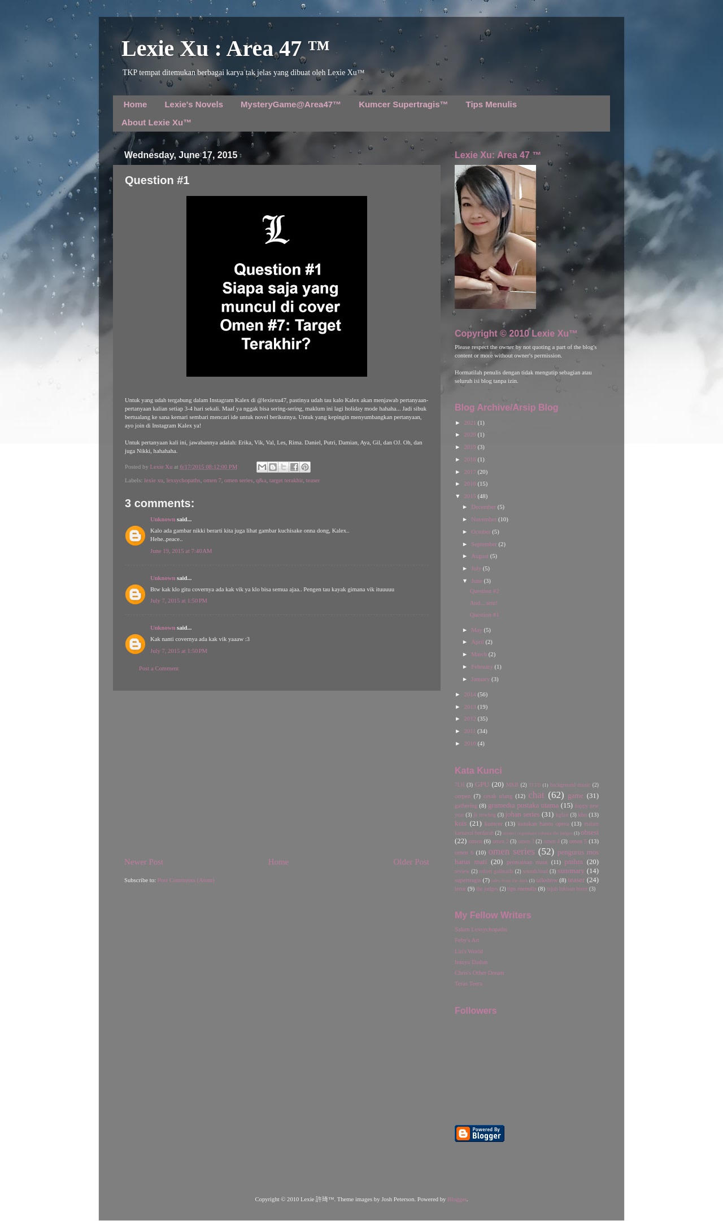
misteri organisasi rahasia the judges (538, 833)
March (479, 654)
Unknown (162, 519)
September (484, 544)
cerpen (463, 796)
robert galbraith (496, 871)
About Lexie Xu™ (156, 122)
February (482, 667)
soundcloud (535, 871)
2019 (470, 447)
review (462, 871)
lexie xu (153, 480)
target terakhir (286, 480)
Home (135, 104)
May (477, 630)
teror (460, 889)
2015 (470, 496)
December (484, 507)
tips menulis (522, 889)
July (476, 568)
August (480, 556)
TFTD (535, 785)
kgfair (562, 815)
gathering (466, 806)
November (484, 519)
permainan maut (527, 862)
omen (475, 841)
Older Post (411, 861)
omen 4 (551, 841)
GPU (482, 784)
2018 (470, 459)
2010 (470, 743)
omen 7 (212, 480)
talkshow (547, 880)
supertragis (468, 880)
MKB (512, 785)
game (575, 796)
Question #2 (484, 591)
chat (536, 795)
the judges (487, 889)
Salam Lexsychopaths (481, 929)
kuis (461, 823)
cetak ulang (498, 796)
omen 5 (578, 841)
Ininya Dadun (471, 962)
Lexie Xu (162, 467)
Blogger (457, 1199)
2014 (470, 694)
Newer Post (143, 861)
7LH (460, 785)
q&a (261, 480)
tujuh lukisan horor (567, 889)
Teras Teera (468, 983)
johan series (523, 814)
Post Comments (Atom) (186, 880)
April (478, 642)
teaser (313, 480)
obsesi (590, 832)
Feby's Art (467, 940)
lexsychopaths (183, 480)
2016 (470, 484)
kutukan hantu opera (543, 824)
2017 (470, 472)
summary (571, 871)
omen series (238, 480)
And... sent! (484, 603)
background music (570, 785)
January (481, 679)
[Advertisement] (277, 773)
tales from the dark (509, 880)
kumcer (494, 824)
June (477, 581)
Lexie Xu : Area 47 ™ (225, 48)
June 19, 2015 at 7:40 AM (181, 551)
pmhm (573, 862)
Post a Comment (158, 668)
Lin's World (469, 951)
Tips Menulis (491, 104)
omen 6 (464, 852)
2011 (470, 731)
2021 (470, 423)
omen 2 (501, 841)
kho (582, 815)
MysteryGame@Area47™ (291, 104)
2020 (470, 434)
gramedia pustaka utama (523, 805)
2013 (470, 707)
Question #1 (484, 615)
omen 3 (526, 841)
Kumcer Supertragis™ (403, 104)
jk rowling (484, 815)
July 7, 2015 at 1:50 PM (178, 601)
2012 (470, 719)
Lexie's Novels (193, 104)
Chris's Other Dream (479, 973)
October (481, 532)
